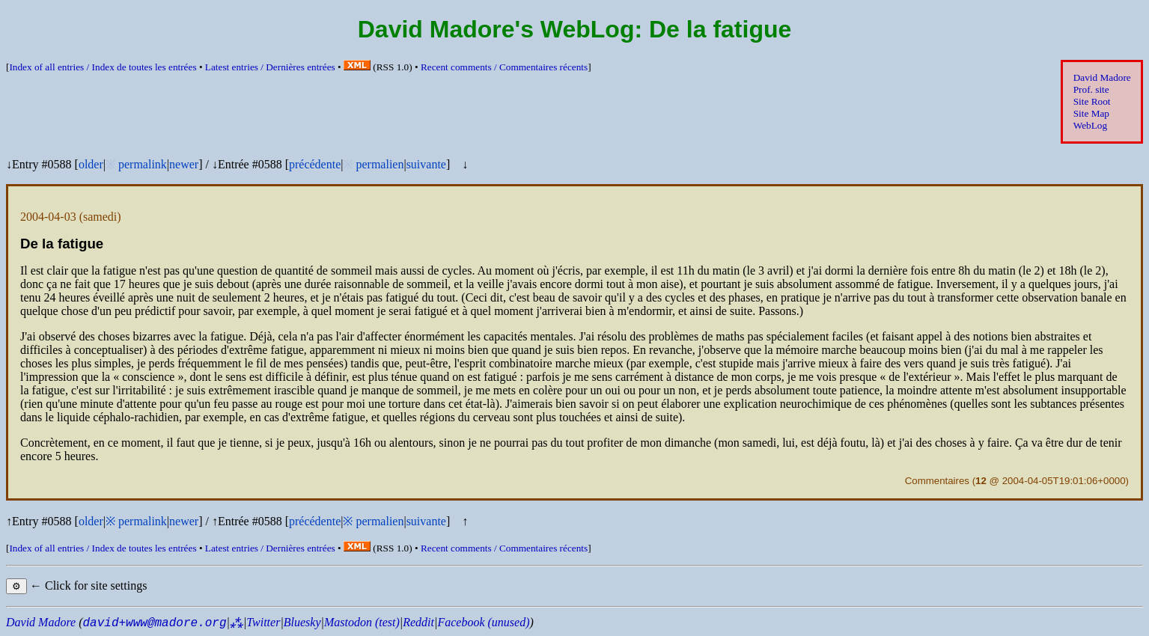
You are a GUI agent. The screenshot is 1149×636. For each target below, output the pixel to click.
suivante (426, 164)
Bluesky (302, 622)
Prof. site (1091, 89)
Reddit (418, 622)
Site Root (1092, 101)
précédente (315, 164)
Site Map (1091, 113)
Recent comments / (504, 67)
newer (183, 164)
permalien (379, 164)
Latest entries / (270, 67)
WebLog (1090, 125)
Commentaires (937, 480)
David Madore (1102, 77)
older (91, 164)
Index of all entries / (102, 67)
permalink (142, 164)
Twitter (263, 622)
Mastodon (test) (362, 622)
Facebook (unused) (483, 622)
